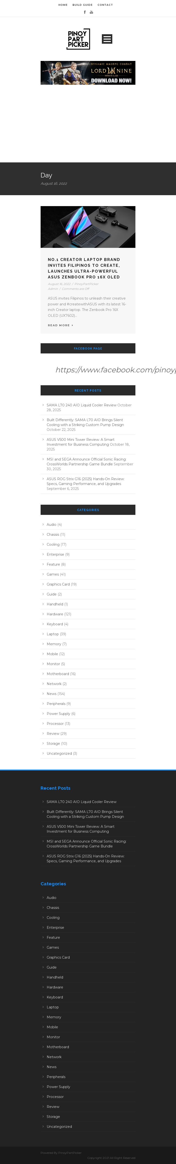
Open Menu (107, 39)
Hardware (55, 614)
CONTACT (105, 5)
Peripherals (56, 704)
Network (54, 684)
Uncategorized (59, 753)
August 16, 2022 (59, 284)
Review (53, 733)
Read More (60, 325)
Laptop (53, 634)
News (51, 694)
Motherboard (58, 674)
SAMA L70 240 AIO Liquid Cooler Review (81, 405)
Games (53, 574)
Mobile (52, 654)
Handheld (55, 604)
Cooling (53, 544)
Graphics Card (58, 584)
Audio (51, 524)
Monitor (53, 664)
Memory (54, 644)
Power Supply (58, 714)
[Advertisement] (88, 126)
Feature (53, 564)
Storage (53, 743)
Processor (55, 723)
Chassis (53, 534)
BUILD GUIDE (82, 5)
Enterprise (55, 554)
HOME (63, 5)
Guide (52, 594)
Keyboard (55, 624)
